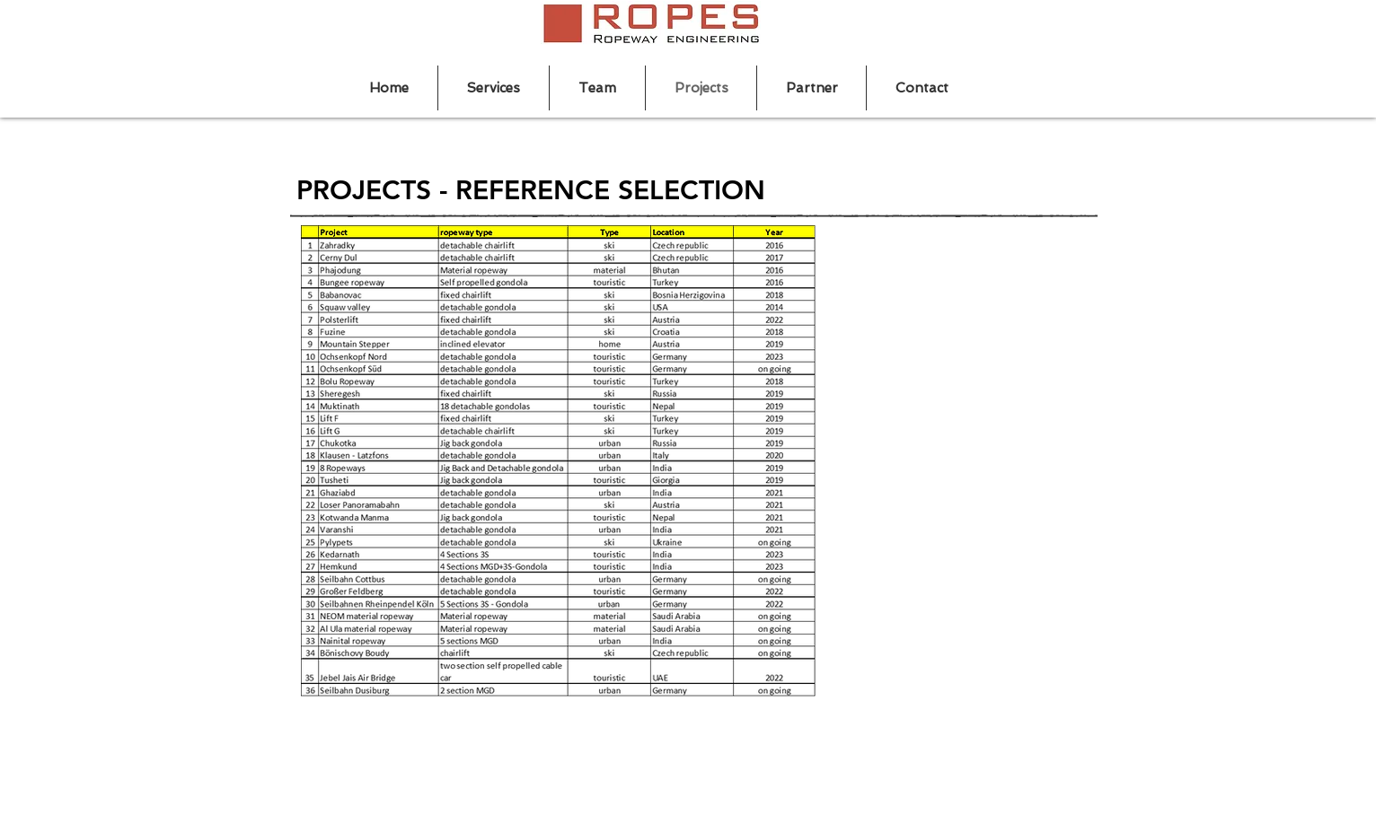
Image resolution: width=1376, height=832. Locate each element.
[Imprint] (1069, 749)
